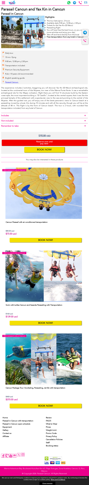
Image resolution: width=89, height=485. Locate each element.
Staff (48, 442)
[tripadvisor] (14, 456)
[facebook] (3, 456)
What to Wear (51, 424)
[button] (5, 32)
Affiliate (6, 436)
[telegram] (74, 4)
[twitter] (19, 456)
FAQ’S (48, 421)
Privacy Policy (51, 436)
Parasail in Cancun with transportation (18, 421)
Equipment (7, 427)
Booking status (52, 445)
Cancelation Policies (54, 439)
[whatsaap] (69, 4)
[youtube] (11, 456)
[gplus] (7, 456)
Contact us (7, 433)
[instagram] (23, 455)
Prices (48, 427)
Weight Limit (51, 430)
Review (49, 417)
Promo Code (51, 433)
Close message (47, 483)
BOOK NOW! (44, 149)
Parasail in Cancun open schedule (16, 424)
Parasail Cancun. (12, 82)
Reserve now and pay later (44, 142)
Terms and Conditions (58, 480)
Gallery (5, 430)
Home (5, 417)
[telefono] (85, 42)
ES (85, 2)
